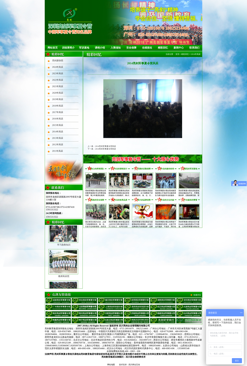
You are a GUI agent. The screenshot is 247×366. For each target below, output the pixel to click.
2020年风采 (57, 93)
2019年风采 (57, 99)
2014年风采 (57, 131)
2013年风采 (57, 138)
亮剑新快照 (57, 60)
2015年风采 (57, 125)
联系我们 (194, 47)
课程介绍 (100, 47)
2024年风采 (57, 67)
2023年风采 (57, 73)
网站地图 (111, 364)
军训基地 (84, 47)
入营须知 (116, 47)
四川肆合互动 (134, 364)
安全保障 (131, 47)
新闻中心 (179, 47)
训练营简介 (68, 47)
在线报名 (147, 47)
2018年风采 (57, 106)
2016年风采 (57, 119)
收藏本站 (197, 295)
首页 (177, 54)
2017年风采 (57, 112)
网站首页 (53, 47)
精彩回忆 (163, 47)
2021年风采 (57, 86)
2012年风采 (57, 144)
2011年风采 (57, 151)
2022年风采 (57, 80)
